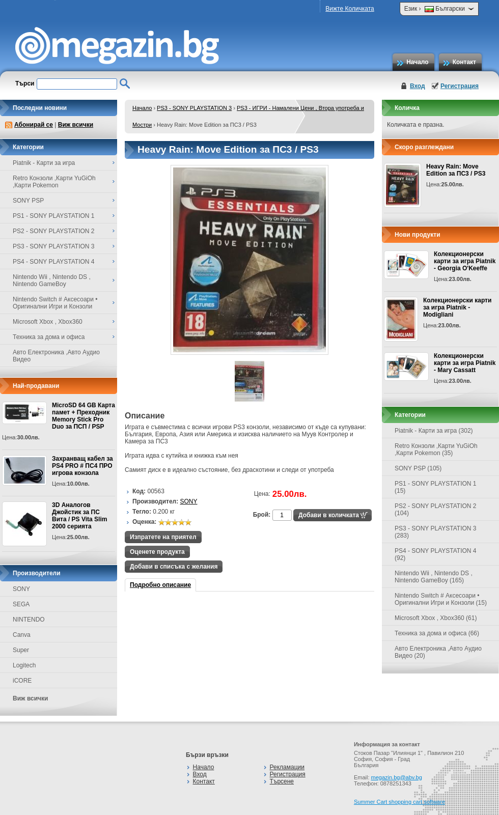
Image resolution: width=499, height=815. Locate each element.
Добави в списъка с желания (173, 566)
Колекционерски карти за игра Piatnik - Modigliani (457, 307)
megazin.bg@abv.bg (396, 777)
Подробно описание (160, 584)
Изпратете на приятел (163, 537)
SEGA (21, 604)
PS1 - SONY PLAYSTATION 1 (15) (436, 487)
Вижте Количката (349, 8)
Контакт (464, 62)
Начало (417, 62)
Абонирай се (33, 124)
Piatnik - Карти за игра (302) (434, 430)
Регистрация (459, 86)
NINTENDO (29, 619)
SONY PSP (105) (418, 468)
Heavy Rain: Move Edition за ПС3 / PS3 (455, 170)
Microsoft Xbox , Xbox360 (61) (436, 618)
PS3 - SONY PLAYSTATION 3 (194, 108)
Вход (417, 86)
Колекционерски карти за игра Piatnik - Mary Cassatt (464, 363)
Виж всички (75, 124)
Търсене (282, 781)
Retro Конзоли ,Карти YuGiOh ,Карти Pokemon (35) (436, 449)
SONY (21, 589)
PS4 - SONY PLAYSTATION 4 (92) (436, 554)
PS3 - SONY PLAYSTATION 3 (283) (436, 532)
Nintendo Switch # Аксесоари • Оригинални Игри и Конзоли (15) (441, 599)
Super (21, 650)
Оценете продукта (157, 551)
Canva (22, 634)
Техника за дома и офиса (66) (437, 633)
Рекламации (287, 767)
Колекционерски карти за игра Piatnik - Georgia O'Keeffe (464, 261)
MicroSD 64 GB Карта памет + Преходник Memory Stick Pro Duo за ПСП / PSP (83, 416)
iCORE (22, 680)
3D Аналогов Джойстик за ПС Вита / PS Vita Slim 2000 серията (79, 515)
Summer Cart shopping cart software (399, 802)
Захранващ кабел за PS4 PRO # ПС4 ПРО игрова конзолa (82, 465)
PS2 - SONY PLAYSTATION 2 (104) (436, 509)
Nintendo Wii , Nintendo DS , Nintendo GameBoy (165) (434, 577)
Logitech (24, 665)
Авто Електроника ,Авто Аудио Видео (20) (438, 652)
